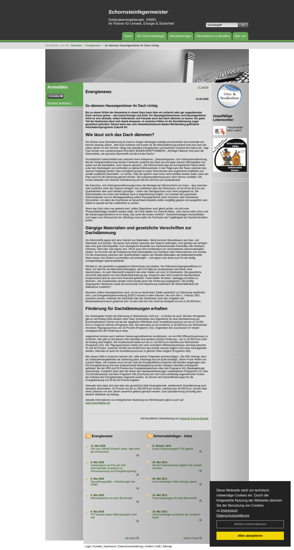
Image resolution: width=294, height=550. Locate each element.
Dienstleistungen (181, 36)
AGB (157, 546)
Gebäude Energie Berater (194, 418)
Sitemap (167, 546)
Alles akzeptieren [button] (250, 535)
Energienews (102, 436)
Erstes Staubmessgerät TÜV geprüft (172, 448)
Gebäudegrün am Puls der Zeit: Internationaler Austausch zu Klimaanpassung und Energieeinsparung (113, 468)
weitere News (192, 538)
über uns (240, 36)
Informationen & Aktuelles (213, 36)
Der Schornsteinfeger (151, 36)
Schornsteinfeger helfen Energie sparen (174, 481)
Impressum (229, 510)
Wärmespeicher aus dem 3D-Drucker (112, 498)
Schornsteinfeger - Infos (172, 436)
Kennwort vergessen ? (59, 103)
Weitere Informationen (250, 524)
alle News (132, 538)
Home (128, 36)
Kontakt (97, 546)
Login (88, 546)
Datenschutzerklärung (232, 515)
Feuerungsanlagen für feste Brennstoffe (174, 498)
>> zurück (203, 87)
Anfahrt (149, 546)
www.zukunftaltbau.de (98, 402)
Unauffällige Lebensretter (223, 118)
